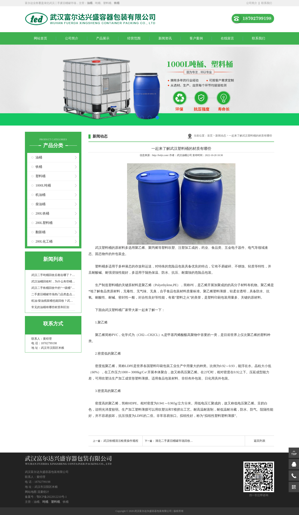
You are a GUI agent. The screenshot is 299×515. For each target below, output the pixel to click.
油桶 (39, 157)
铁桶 (39, 166)
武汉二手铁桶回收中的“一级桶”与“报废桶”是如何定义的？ (53, 287)
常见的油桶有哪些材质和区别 (50, 307)
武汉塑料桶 (103, 247)
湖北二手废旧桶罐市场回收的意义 (177, 440)
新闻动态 (220, 135)
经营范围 (134, 38)
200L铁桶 (42, 213)
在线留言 (227, 38)
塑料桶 (40, 176)
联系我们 (266, 3)
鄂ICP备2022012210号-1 (52, 496)
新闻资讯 (165, 38)
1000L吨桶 (43, 185)
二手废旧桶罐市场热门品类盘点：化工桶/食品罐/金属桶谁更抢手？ (53, 294)
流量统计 (43, 491)
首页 (210, 135)
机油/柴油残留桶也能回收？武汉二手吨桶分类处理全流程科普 (53, 300)
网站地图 (31, 491)
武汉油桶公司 (184, 155)
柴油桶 (40, 204)
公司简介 (251, 3)
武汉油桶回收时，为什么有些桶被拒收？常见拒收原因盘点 (53, 281)
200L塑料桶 (44, 223)
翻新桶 (40, 232)
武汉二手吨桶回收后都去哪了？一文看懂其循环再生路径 (53, 275)
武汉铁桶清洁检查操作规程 (120, 440)
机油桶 (40, 194)
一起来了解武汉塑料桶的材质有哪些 (250, 135)
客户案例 (196, 38)
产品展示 (102, 38)
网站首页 (40, 38)
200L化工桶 (44, 241)
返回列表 (259, 440)
